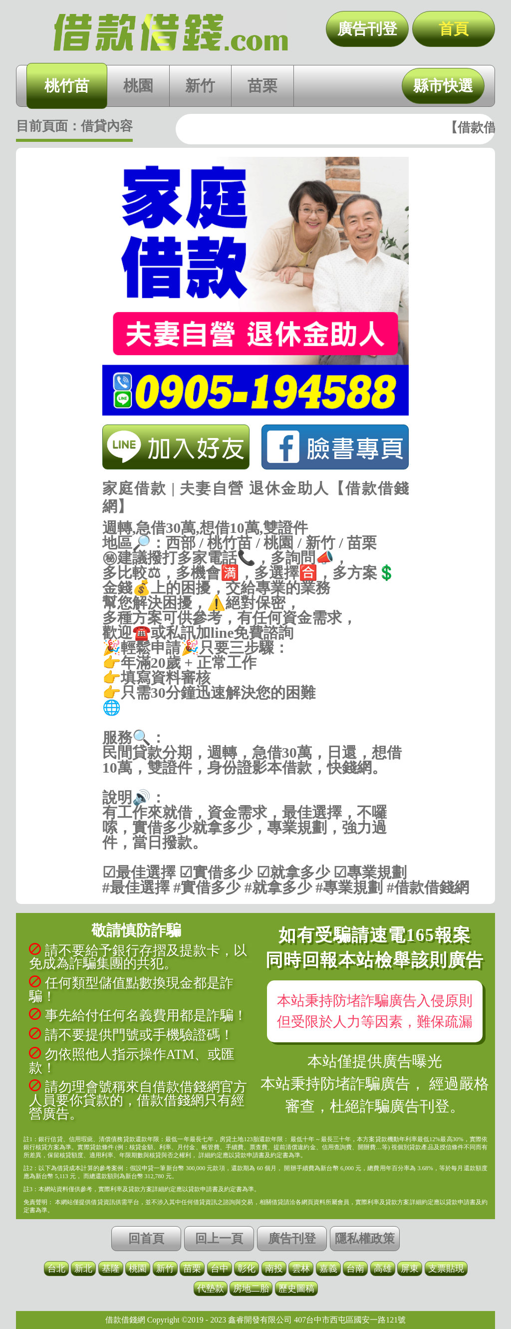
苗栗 (262, 85)
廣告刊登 (367, 28)
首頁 (454, 28)
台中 (220, 1269)
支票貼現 (446, 1269)
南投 (274, 1269)
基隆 (111, 1269)
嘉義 (328, 1269)
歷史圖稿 (296, 1289)
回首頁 (146, 1238)
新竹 (200, 85)
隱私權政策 (365, 1238)
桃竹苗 (66, 85)
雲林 (301, 1269)
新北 (83, 1269)
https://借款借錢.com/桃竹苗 (255, 722)
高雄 (383, 1269)
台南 (355, 1269)
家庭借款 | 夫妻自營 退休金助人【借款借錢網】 (170, 32)
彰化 (247, 1269)
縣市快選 (443, 85)
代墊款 (210, 1289)
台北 (56, 1269)
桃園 (138, 85)
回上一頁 (219, 1238)
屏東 (410, 1269)
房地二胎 (251, 1289)
